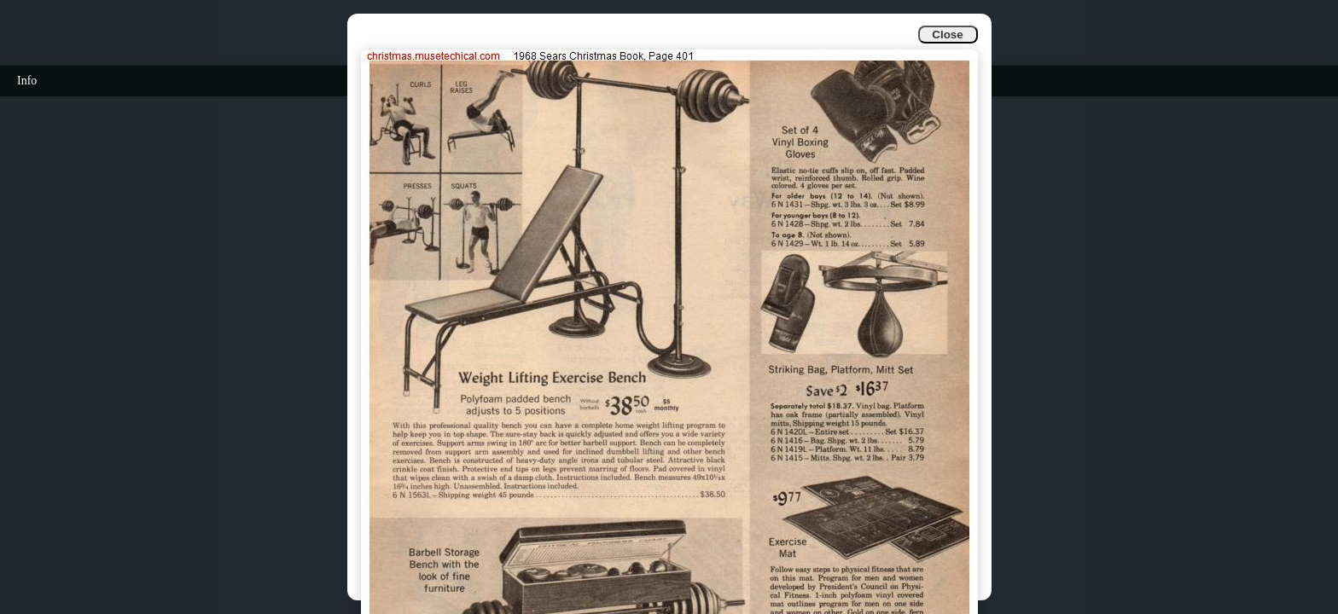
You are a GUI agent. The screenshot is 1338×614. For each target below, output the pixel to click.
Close (947, 34)
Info (27, 80)
